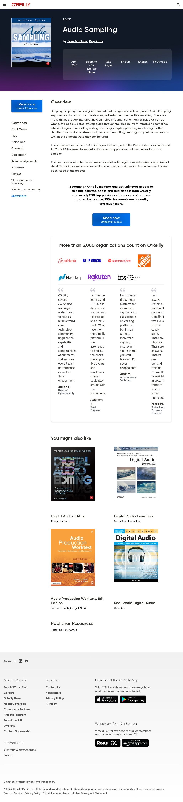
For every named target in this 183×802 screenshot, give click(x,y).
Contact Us (53, 687)
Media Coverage (15, 704)
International (14, 743)
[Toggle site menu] (4, 4)
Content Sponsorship (17, 731)
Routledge (160, 61)
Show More (18, 196)
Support (52, 680)
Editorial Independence (56, 793)
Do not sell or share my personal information (29, 781)
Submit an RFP (13, 720)
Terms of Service (13, 793)
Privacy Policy (55, 698)
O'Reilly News (12, 698)
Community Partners (17, 709)
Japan (8, 755)
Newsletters (53, 693)
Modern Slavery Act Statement (89, 793)
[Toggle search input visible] (178, 4)
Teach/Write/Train (16, 687)
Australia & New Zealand (20, 750)
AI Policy (51, 704)
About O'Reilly (15, 680)
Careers (9, 693)
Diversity (9, 726)
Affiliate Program (15, 715)
